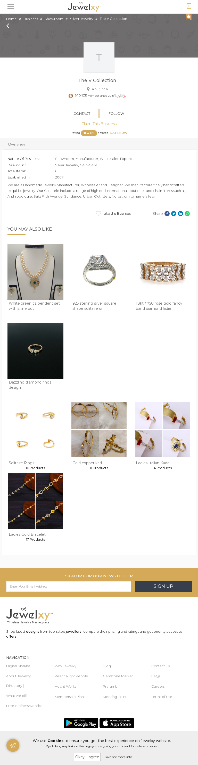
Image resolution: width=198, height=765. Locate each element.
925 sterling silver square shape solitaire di (94, 306)
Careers (157, 686)
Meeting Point (115, 697)
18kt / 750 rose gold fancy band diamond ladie (159, 306)
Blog (107, 666)
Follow (116, 113)
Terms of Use (161, 697)
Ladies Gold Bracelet (27, 534)
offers (11, 636)
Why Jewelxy (65, 666)
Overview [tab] (16, 144)
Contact (81, 113)
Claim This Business (99, 123)
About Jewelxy (18, 676)
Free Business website (24, 706)
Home (11, 19)
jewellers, (74, 631)
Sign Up (163, 586)
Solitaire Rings (21, 463)
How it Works (65, 686)
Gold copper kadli (87, 463)
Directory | (15, 685)
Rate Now (118, 133)
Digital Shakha (18, 666)
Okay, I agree (87, 757)
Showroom (54, 19)
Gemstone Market (118, 676)
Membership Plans (70, 697)
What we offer (18, 696)
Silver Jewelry (81, 19)
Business (30, 19)
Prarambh (111, 686)
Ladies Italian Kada (152, 463)
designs (32, 631)
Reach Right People (71, 676)
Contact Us (160, 666)
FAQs (155, 676)
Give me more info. (118, 757)
